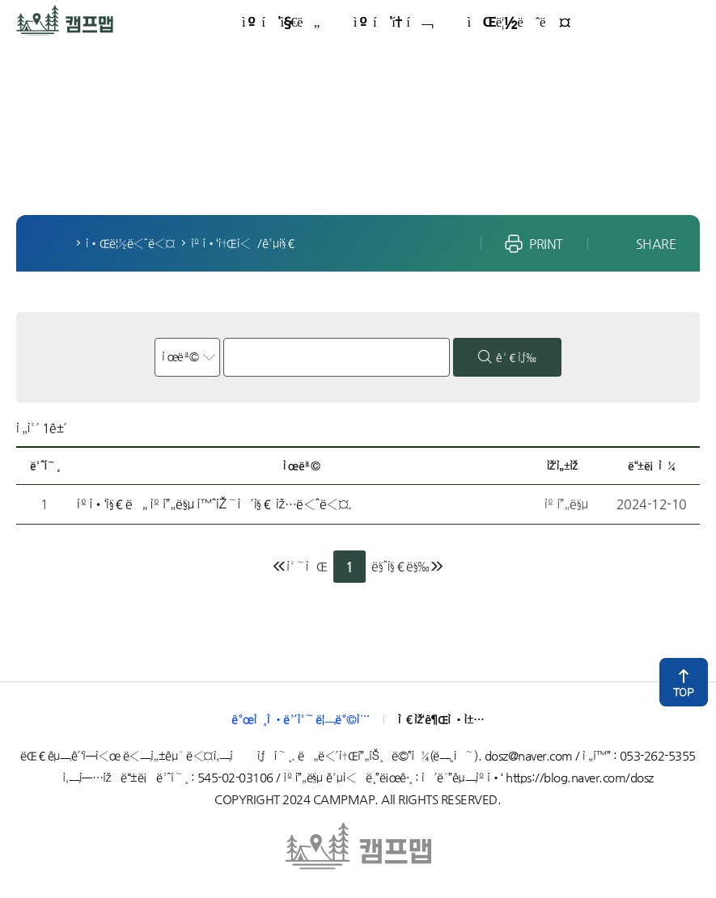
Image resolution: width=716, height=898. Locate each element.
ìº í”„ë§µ (38, 14)
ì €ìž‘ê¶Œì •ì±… (441, 719)
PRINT (546, 243)
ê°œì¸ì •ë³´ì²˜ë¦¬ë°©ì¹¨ (300, 719)
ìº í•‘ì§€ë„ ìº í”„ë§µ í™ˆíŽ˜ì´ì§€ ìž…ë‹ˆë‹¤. (214, 504)
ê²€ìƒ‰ (516, 357)
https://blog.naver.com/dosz (580, 777)
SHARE (656, 243)
